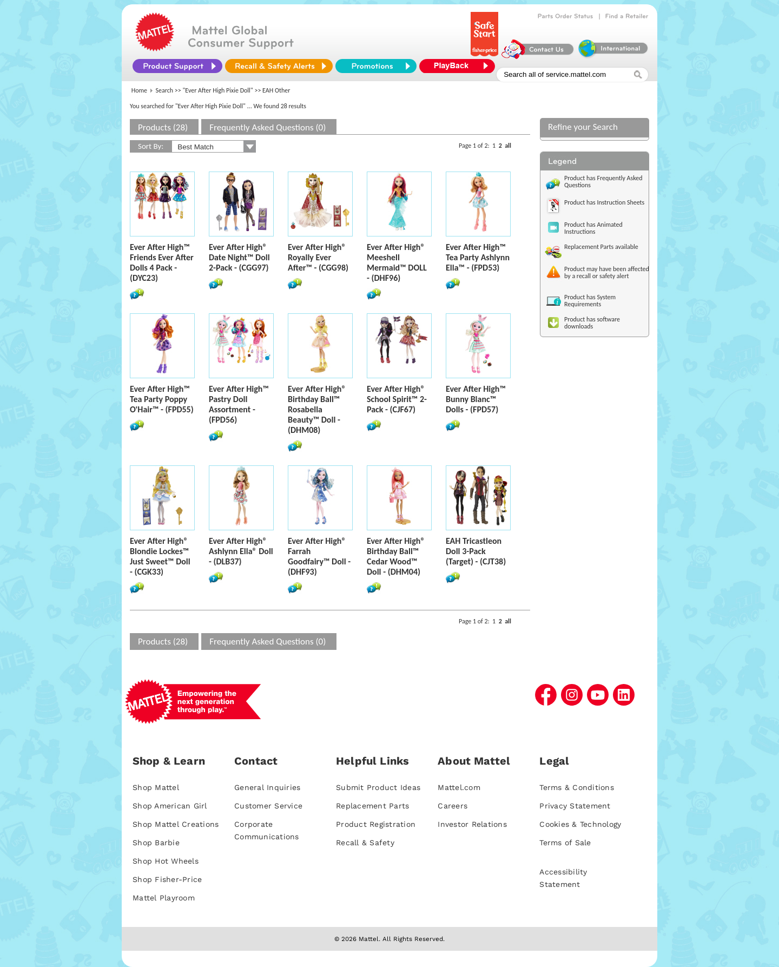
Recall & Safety (365, 842)
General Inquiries (267, 787)
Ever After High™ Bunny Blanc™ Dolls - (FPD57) (476, 399)
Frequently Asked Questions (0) (267, 127)
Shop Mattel (156, 787)
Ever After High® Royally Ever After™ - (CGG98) (318, 257)
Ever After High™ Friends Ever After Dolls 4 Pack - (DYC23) (162, 262)
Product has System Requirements (590, 300)
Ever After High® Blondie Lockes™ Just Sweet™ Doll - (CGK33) (160, 556)
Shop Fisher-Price (167, 879)
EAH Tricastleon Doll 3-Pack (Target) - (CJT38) (476, 551)
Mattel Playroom (164, 897)
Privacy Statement (574, 805)
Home (139, 90)
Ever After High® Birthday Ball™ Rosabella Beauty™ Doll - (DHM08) (317, 409)
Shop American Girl (170, 805)
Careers (452, 805)
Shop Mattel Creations (176, 824)
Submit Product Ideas (378, 787)
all (508, 145)
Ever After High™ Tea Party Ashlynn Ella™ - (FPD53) (478, 257)
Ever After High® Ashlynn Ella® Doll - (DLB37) (241, 551)
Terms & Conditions (576, 787)
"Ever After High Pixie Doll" (218, 90)
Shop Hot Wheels (166, 861)
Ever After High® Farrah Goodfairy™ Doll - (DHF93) (319, 556)
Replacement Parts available (601, 247)
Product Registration (375, 824)
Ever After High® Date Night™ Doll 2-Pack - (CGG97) (239, 257)
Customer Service (268, 805)
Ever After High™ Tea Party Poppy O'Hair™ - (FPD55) (162, 399)
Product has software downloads (592, 322)
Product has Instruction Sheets (604, 202)
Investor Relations (472, 824)
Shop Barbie (156, 842)
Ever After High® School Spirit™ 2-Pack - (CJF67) (397, 399)
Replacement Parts (372, 805)
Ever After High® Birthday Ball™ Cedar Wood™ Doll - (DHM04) (396, 556)
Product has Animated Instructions (593, 228)
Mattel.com (459, 787)
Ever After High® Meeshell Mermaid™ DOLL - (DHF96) (397, 262)
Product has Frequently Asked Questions (603, 181)
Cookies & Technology (580, 824)
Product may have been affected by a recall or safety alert (606, 272)
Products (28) (163, 127)
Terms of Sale (565, 842)
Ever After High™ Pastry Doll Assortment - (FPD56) (239, 404)
